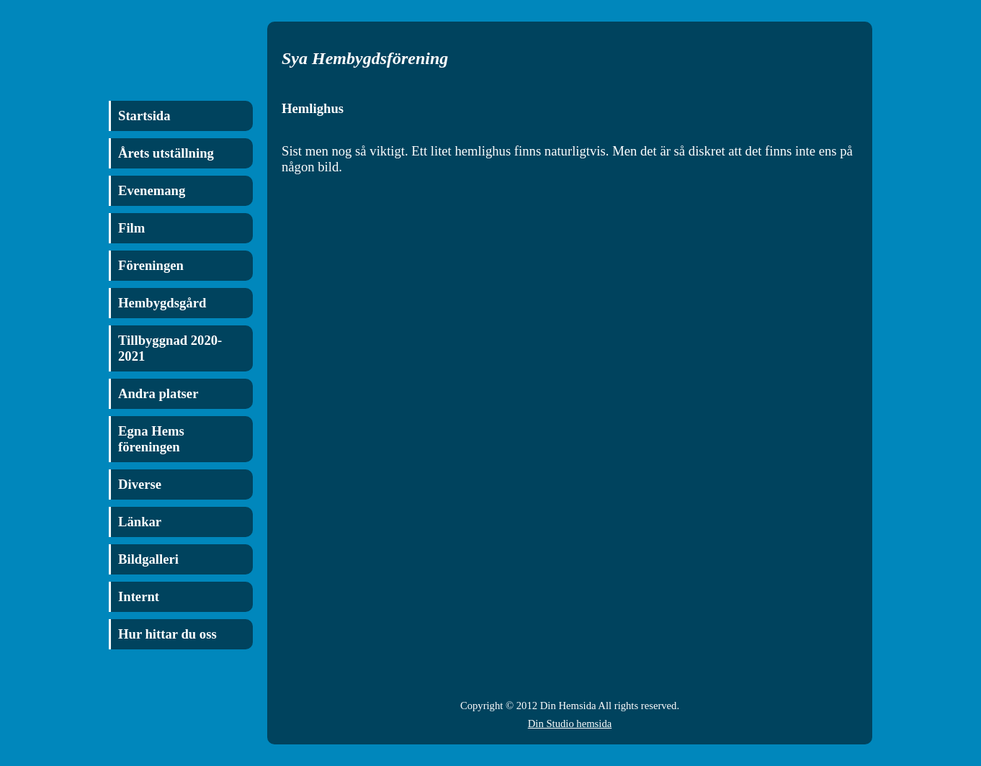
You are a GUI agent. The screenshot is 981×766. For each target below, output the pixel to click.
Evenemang (151, 190)
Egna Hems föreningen (151, 438)
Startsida (144, 115)
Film (131, 227)
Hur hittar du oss (167, 633)
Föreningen (151, 265)
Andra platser (158, 393)
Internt (138, 596)
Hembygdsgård (162, 302)
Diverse (139, 484)
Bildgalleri (148, 559)
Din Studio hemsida (570, 723)
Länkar (139, 521)
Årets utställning (166, 153)
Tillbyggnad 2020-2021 (170, 348)
